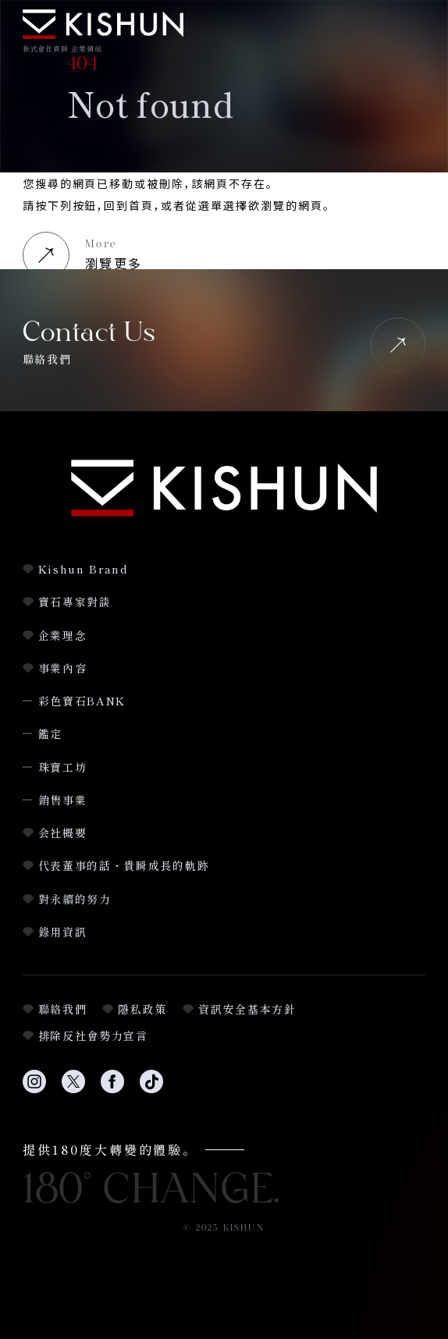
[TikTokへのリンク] (151, 1089)
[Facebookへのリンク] (112, 1089)
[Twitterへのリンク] (73, 1089)
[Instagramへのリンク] (34, 1089)
